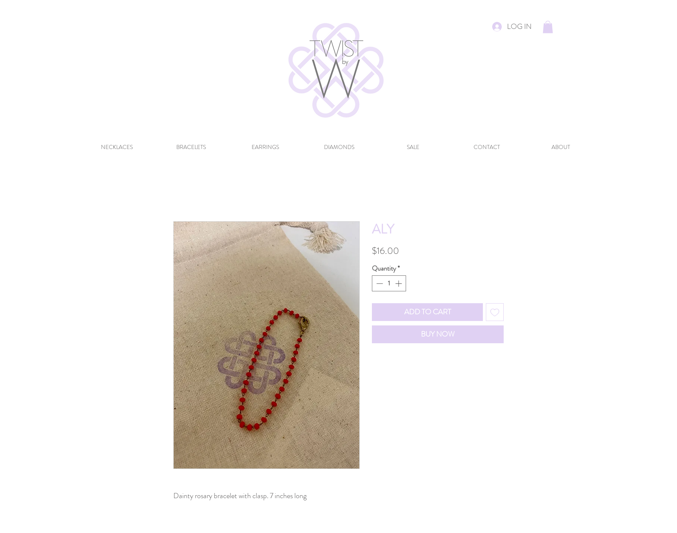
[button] (548, 27)
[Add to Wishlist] (495, 312)
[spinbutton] (389, 283)
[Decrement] (379, 283)
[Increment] (399, 283)
